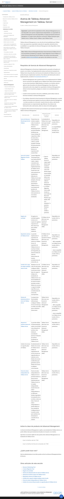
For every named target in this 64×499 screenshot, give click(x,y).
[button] (21, 440)
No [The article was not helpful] (60, 492)
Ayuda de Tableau (6, 11)
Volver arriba (41, 487)
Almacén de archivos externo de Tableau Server (25, 324)
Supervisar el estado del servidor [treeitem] (10, 70)
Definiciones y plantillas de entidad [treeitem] (10, 76)
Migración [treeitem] (5, 25)
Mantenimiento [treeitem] (7, 72)
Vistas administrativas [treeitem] (8, 66)
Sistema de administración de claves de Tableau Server (36, 472)
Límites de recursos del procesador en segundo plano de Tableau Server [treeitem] (11, 111)
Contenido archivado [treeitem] (8, 116)
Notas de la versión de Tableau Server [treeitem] (10, 18)
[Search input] (57, 2)
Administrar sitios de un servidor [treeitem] (10, 54)
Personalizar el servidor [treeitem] (8, 52)
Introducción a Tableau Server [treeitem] (9, 16)
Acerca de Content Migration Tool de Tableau (25, 157)
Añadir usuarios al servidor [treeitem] (9, 42)
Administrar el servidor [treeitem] (8, 29)
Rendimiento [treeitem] (6, 68)
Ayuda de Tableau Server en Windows (19, 11)
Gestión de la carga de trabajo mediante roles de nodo (25, 266)
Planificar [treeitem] (5, 20)
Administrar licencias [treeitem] (8, 33)
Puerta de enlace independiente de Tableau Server (25, 372)
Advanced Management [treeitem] (9, 84)
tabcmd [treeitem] (5, 78)
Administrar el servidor (33, 11)
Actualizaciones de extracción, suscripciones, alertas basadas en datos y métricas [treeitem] (10, 57)
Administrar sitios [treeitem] (6, 27)
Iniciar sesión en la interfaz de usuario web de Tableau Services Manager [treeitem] (10, 49)
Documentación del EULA (40, 76)
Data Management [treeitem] (7, 114)
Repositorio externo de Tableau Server (32, 476)
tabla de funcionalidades (32, 57)
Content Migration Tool (28, 469)
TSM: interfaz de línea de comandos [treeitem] (11, 74)
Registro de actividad (28, 470)
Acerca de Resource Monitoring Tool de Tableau (25, 121)
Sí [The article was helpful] (55, 492)
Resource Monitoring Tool (29, 467)
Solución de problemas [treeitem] (8, 80)
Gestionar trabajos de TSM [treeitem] (9, 64)
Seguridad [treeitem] (6, 31)
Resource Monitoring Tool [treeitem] (9, 86)
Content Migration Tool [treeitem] (8, 88)
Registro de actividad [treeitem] (8, 90)
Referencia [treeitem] (6, 82)
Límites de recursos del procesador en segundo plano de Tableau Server (40, 482)
